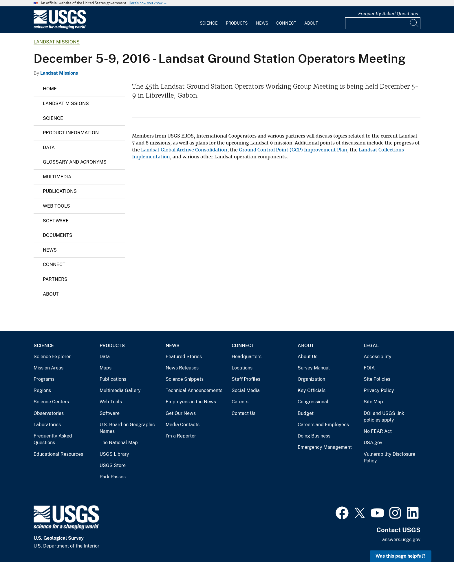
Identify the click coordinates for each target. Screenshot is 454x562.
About (311, 23)
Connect (286, 23)
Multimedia (57, 177)
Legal (371, 345)
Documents (57, 235)
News (262, 23)
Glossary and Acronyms (75, 162)
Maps (105, 368)
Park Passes (113, 476)
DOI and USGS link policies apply (384, 417)
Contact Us (243, 413)
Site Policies (377, 379)
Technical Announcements (194, 390)
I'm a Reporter (181, 436)
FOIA (369, 368)
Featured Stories (184, 356)
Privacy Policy (379, 390)
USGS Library (114, 454)
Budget (306, 413)
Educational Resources (58, 454)
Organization (311, 379)
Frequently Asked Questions (388, 14)
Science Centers (51, 401)
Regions (42, 390)
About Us (307, 356)
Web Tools (56, 206)
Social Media (246, 390)
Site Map (373, 401)
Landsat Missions (57, 42)
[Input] (382, 23)
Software (56, 221)
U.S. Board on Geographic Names (127, 428)
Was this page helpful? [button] (401, 556)
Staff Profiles (246, 379)
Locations (242, 368)
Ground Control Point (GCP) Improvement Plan (293, 150)
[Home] (60, 28)
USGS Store (113, 465)
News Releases (182, 368)
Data (49, 147)
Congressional (313, 401)
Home (50, 88)
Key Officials (311, 390)
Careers (240, 401)
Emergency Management (325, 447)
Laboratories (47, 424)
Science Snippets (185, 379)
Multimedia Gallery (120, 390)
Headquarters (246, 356)
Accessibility (377, 356)
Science (209, 23)
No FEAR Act (378, 431)
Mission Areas (48, 368)
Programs (44, 379)
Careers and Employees (323, 424)
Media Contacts (182, 424)
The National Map (119, 442)
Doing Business (314, 436)
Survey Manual (314, 368)
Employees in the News (191, 401)
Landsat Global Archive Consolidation (183, 150)
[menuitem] (209, 20)
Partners (55, 279)
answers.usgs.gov (401, 539)
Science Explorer (52, 356)
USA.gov (373, 442)
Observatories (49, 413)
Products (237, 23)
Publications (60, 191)
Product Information (71, 133)
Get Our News (181, 413)
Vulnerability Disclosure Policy (389, 457)
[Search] (414, 23)
